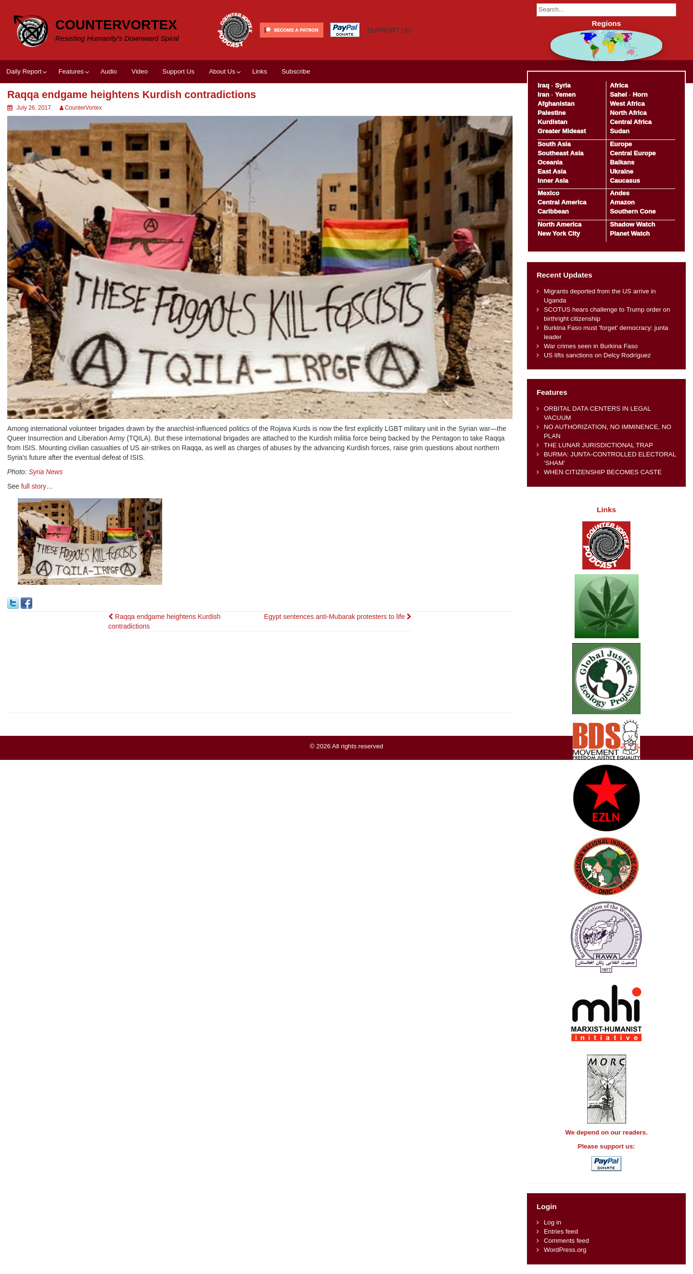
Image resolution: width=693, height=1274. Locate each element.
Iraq (543, 85)
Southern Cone (632, 211)
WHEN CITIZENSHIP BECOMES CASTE (603, 472)
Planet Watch (630, 233)
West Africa (627, 103)
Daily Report (23, 71)
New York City (559, 233)
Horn (640, 94)
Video (139, 71)
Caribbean (553, 211)
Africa (619, 85)
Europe (621, 144)
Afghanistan (556, 103)
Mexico (548, 193)
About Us (222, 71)
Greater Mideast (562, 131)
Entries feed (561, 1231)
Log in (552, 1222)
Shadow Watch (632, 224)
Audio (109, 71)
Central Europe (632, 153)
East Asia (552, 171)
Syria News (45, 472)
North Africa (628, 112)
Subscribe (296, 71)
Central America (562, 202)
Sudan (619, 131)
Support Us (178, 71)
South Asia (554, 144)
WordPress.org (565, 1249)
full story (33, 486)
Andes (619, 193)
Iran (543, 94)
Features (70, 71)
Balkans (622, 162)
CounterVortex (116, 24)
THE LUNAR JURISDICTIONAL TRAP (598, 445)
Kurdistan (552, 122)
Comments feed (566, 1240)
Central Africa (631, 122)
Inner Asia (553, 180)
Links (259, 71)
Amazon (622, 202)
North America (559, 224)
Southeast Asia (561, 153)
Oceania (550, 162)
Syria (563, 85)
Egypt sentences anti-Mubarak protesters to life (337, 616)
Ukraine (621, 171)
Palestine (551, 112)
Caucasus (625, 180)
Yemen (565, 94)
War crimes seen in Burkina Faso (591, 346)
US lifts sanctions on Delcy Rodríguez (597, 355)
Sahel (618, 94)
